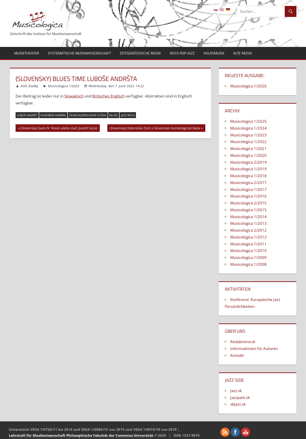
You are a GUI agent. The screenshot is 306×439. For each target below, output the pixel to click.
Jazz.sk (236, 390)
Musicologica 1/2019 (248, 168)
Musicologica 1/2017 (248, 189)
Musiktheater (26, 53)
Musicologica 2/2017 (248, 182)
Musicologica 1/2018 (248, 175)
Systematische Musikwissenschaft (79, 53)
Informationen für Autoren (254, 348)
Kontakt (237, 355)
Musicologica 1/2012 (248, 237)
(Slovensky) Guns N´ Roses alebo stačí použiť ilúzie (58, 128)
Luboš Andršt (27, 115)
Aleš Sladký (29, 86)
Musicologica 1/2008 (248, 264)
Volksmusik (213, 53)
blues (113, 115)
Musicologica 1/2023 (63, 86)
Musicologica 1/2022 (248, 141)
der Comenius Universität (131, 435)
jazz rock (128, 115)
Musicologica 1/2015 (248, 209)
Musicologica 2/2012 (248, 230)
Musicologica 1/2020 (248, 155)
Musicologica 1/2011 (248, 244)
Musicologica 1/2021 (248, 148)
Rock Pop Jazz (182, 53)
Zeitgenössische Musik (140, 53)
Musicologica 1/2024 (248, 128)
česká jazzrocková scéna (87, 115)
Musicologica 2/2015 (248, 203)
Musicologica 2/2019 (248, 162)
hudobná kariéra (53, 115)
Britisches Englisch (108, 96)
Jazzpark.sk (240, 397)
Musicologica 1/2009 (248, 257)
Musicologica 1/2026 (248, 86)
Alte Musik (242, 53)
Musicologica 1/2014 (248, 216)
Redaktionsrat (242, 341)
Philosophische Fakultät (87, 435)
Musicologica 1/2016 (248, 196)
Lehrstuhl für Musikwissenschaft (37, 435)
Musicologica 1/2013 (248, 223)
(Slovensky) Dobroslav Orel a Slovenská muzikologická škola (155, 128)
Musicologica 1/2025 (248, 121)
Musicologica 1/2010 (248, 250)
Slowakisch (74, 96)
